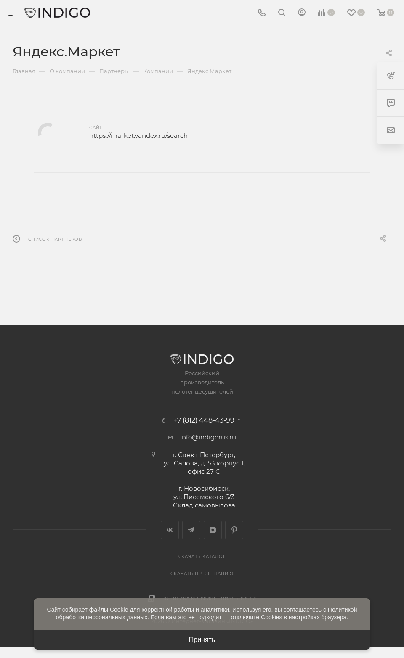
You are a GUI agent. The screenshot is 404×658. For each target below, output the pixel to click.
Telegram (191, 530)
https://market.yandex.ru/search (138, 136)
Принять (202, 639)
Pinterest (234, 530)
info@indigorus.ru (208, 437)
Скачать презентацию (201, 573)
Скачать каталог (202, 556)
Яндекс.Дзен (213, 530)
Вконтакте (170, 530)
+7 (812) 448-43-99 (203, 420)
